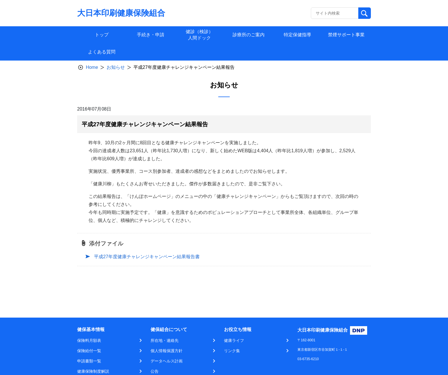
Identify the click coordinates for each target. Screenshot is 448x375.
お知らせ (116, 67)
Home (92, 67)
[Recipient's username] (335, 13)
